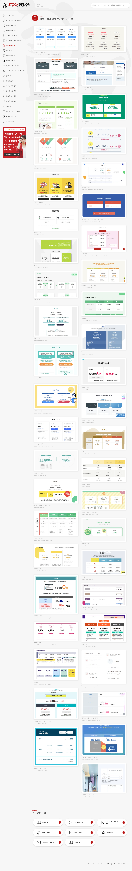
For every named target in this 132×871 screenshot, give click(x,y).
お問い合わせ (111, 864)
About (90, 864)
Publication (96, 864)
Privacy (103, 864)
